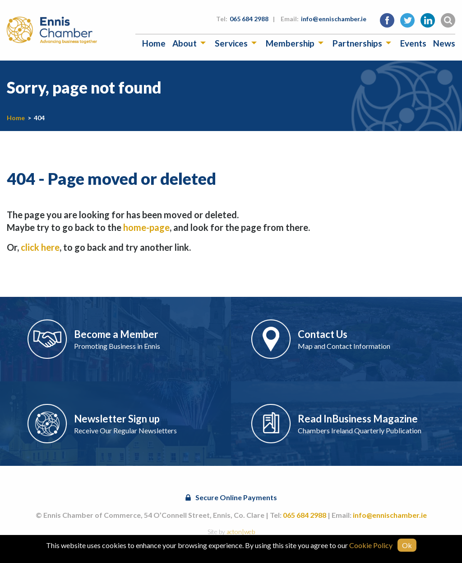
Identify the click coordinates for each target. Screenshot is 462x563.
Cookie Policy (371, 545)
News (444, 43)
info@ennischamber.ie (333, 19)
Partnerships (357, 43)
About (184, 43)
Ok (407, 545)
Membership (290, 43)
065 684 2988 (249, 19)
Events (413, 43)
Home (154, 43)
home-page (146, 227)
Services (231, 43)
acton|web (240, 531)
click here (40, 247)
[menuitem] (154, 43)
